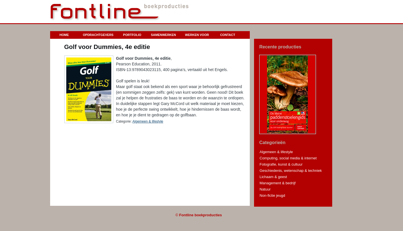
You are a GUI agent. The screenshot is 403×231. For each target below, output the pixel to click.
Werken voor (197, 35)
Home (64, 35)
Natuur (265, 189)
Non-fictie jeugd (272, 195)
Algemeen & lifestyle (148, 121)
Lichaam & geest (273, 177)
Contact (227, 35)
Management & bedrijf (278, 183)
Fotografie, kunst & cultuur (281, 164)
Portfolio (132, 35)
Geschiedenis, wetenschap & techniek (291, 170)
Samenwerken (163, 35)
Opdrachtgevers (98, 35)
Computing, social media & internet (288, 158)
